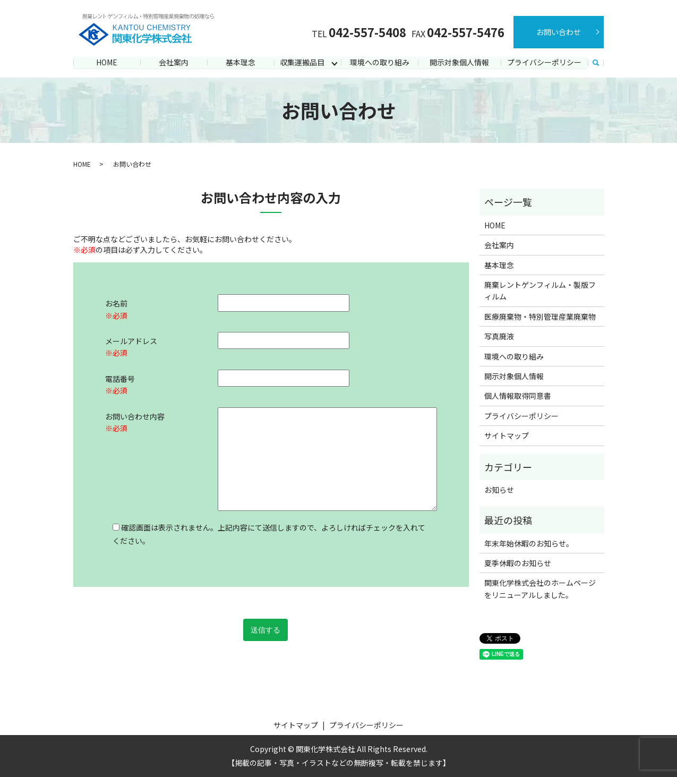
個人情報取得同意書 (517, 395)
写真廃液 (499, 336)
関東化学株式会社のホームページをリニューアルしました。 (540, 588)
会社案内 (173, 62)
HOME (106, 62)
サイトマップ (506, 435)
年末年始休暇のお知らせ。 (528, 543)
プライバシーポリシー (544, 62)
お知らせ (499, 489)
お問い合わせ (558, 32)
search (596, 63)
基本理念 (240, 62)
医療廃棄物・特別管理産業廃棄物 (540, 316)
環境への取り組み (379, 62)
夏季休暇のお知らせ (517, 563)
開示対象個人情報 (459, 62)
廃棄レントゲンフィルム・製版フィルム (540, 290)
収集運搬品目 (301, 62)
